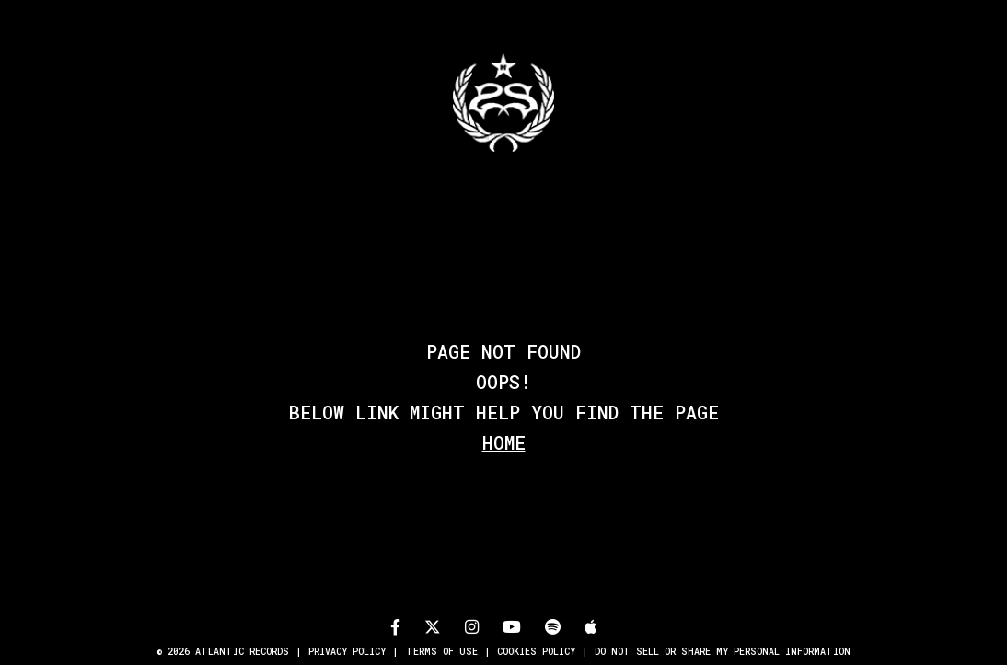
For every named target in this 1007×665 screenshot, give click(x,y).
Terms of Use (442, 652)
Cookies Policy (536, 652)
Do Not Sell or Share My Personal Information (723, 652)
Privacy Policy (347, 652)
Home (504, 442)
